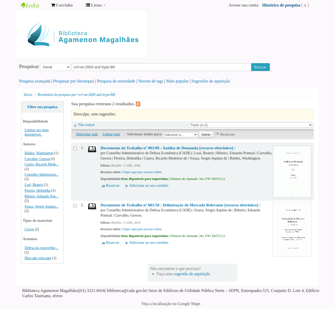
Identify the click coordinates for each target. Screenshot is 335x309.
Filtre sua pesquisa (42, 107)
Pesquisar (29, 66)
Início (28, 95)
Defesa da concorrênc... (41, 248)
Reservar (112, 185)
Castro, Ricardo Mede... (42, 164)
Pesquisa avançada (35, 81)
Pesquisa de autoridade (116, 81)
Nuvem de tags (150, 81)
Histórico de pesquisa (281, 5)
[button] (62, 5)
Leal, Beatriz (34, 185)
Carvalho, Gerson (37, 159)
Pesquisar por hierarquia (73, 81)
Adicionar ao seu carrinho (148, 185)
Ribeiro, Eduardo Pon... (41, 196)
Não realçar (86, 125)
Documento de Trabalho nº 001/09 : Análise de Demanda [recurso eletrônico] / (167, 148)
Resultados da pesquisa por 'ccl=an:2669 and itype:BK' (77, 95)
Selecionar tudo (87, 134)
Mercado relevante (38, 258)
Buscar (260, 66)
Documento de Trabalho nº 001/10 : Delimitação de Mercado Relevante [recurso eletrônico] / (180, 205)
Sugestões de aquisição (210, 81)
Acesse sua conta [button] (243, 5)
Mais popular (177, 81)
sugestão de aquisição (192, 274)
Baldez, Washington (39, 153)
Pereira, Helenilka (38, 190)
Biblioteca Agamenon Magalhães (34, 5)
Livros (29, 229)
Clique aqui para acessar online (142, 172)
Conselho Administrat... (42, 174)
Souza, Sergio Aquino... (42, 206)
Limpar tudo (111, 134)
